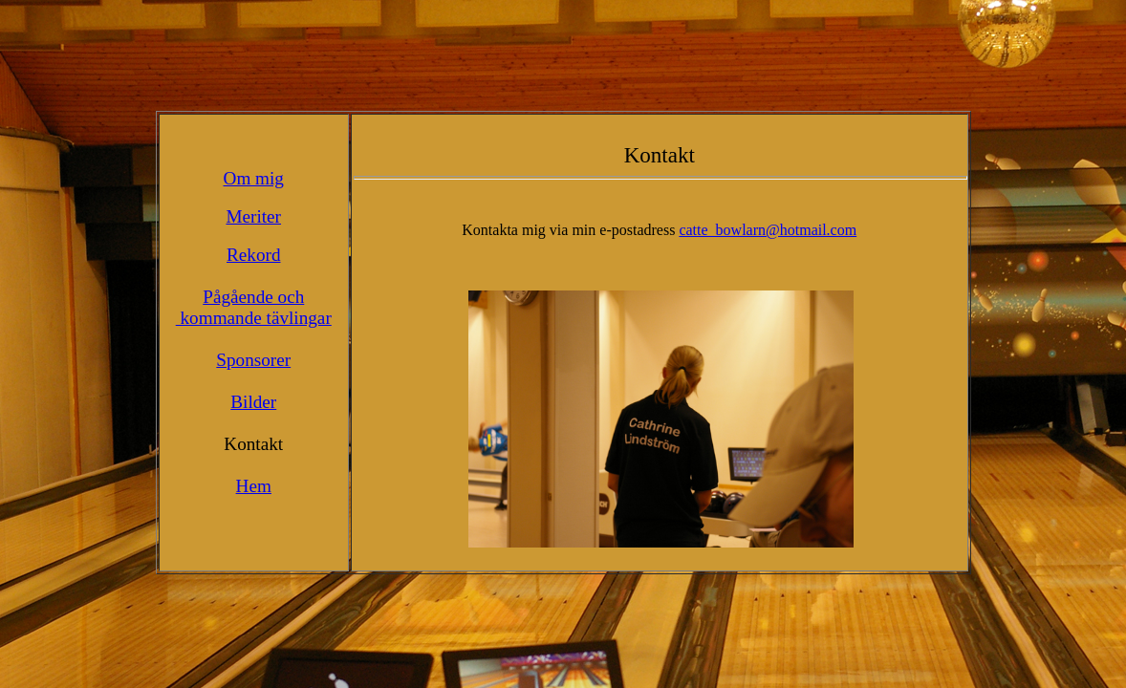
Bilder (253, 402)
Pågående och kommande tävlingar (254, 307)
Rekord (254, 255)
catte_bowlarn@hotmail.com (767, 230)
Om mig (254, 178)
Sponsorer (253, 360)
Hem (253, 486)
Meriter (253, 216)
